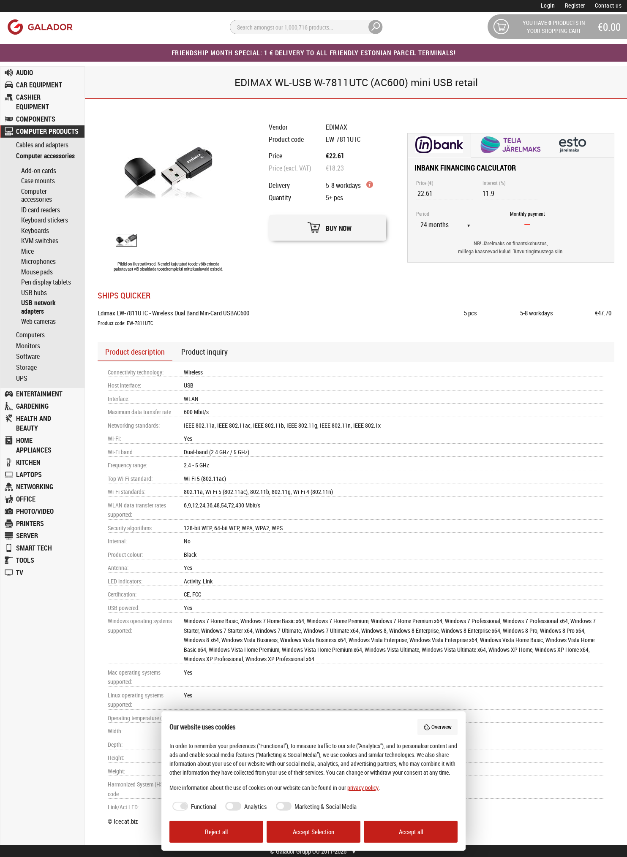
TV (19, 572)
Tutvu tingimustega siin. (538, 251)
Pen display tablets (46, 282)
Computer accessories (45, 156)
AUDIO (24, 72)
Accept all (411, 831)
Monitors (28, 346)
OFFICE (25, 499)
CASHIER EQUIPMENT (32, 101)
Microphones (38, 261)
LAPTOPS (29, 474)
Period (422, 213)
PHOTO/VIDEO (35, 511)
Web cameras (38, 321)
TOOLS (25, 560)
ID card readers (40, 209)
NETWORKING (34, 486)
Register (575, 5)
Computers (30, 335)
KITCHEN (28, 462)
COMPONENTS (35, 119)
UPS (21, 378)
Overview (437, 727)
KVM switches (39, 240)
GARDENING (32, 406)
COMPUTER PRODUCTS (47, 131)
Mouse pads (37, 272)
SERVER (27, 535)
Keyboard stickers (44, 220)
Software (28, 356)
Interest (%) (494, 182)
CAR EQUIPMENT (39, 84)
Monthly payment (527, 213)
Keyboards (35, 230)
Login (548, 5)
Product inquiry (204, 352)
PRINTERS (30, 523)
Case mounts (38, 180)
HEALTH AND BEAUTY (33, 423)
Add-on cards (38, 170)
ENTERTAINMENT (39, 394)
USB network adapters (38, 307)
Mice (27, 251)
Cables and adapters (42, 145)
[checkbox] (193, 806)
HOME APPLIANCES (34, 445)
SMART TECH (34, 548)
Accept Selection (313, 831)
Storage (26, 367)
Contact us (608, 5)
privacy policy (363, 788)
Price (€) (424, 182)
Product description (135, 352)
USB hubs (34, 292)
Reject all (216, 831)
